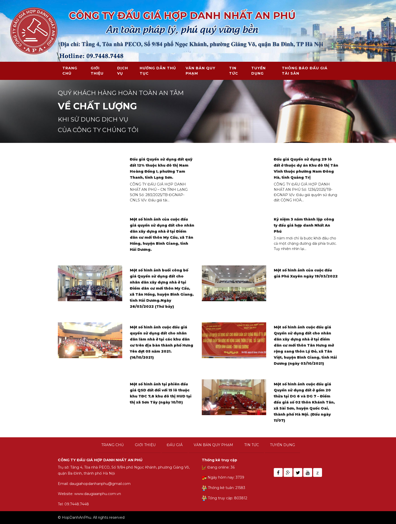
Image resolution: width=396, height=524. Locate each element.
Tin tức (233, 71)
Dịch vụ (122, 71)
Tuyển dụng (258, 71)
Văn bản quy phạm (200, 71)
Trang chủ (69, 71)
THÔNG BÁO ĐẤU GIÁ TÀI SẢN (305, 71)
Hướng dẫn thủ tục (158, 71)
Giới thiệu (97, 71)
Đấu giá (175, 445)
